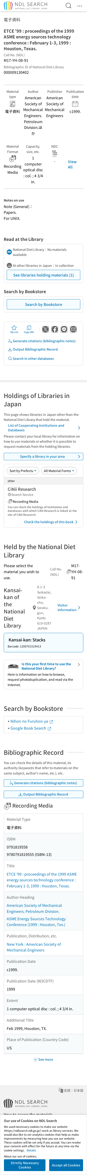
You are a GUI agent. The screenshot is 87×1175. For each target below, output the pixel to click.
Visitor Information (70, 607)
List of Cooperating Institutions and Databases (45, 427)
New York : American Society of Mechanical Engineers (34, 947)
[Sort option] (23, 470)
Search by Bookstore (43, 304)
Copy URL (29, 329)
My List (14, 329)
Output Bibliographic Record (33, 349)
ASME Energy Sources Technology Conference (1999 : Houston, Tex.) (36, 921)
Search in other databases (31, 358)
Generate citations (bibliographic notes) (42, 341)
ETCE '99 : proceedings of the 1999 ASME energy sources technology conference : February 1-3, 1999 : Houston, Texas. (42, 880)
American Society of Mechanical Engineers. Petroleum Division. (34, 908)
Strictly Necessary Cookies (25, 1165)
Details (31, 1150)
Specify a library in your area (51, 456)
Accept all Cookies (66, 1165)
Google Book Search (31, 728)
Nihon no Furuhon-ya (32, 721)
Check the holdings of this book (51, 522)
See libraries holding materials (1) (43, 275)
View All (72, 164)
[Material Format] (59, 470)
